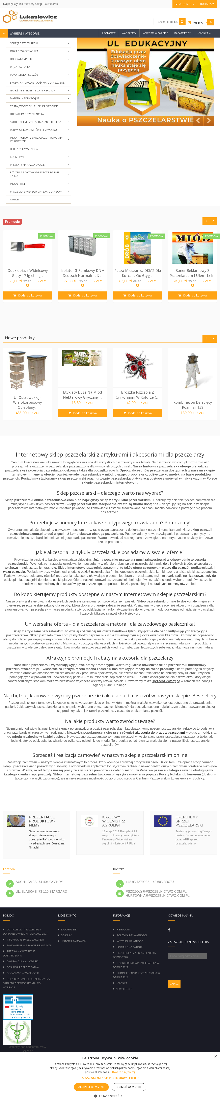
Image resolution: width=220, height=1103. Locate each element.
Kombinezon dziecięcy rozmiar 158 (192, 401)
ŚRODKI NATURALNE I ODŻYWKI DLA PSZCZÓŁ (37, 81)
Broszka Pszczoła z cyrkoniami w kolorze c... (137, 391)
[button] (110, 1078)
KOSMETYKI (40, 155)
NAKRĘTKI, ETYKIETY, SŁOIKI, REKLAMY (40, 90)
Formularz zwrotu (130, 943)
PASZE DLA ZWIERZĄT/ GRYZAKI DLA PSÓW (40, 189)
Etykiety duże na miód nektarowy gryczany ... (82, 391)
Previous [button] (206, 217)
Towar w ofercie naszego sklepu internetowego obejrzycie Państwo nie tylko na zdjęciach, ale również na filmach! (46, 835)
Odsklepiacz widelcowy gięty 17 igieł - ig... (27, 269)
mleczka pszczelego (132, 580)
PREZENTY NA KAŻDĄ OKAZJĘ (40, 163)
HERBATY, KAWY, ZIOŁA (24, 146)
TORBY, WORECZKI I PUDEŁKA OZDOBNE (34, 104)
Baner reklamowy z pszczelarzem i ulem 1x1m (193, 269)
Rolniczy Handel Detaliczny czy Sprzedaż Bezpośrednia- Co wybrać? (26, 979)
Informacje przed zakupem (25, 935)
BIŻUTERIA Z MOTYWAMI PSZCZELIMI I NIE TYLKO (40, 172)
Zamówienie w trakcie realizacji (29, 941)
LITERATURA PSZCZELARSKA (40, 113)
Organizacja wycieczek (23, 969)
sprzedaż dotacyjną (166, 677)
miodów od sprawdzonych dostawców (49, 580)
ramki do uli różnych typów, (173, 559)
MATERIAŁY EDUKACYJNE (40, 98)
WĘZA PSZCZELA (40, 67)
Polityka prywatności (132, 931)
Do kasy (207, 4)
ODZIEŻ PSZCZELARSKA (40, 52)
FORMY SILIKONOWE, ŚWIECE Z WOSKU (40, 129)
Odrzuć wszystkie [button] (128, 1087)
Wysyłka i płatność (130, 937)
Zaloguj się (69, 925)
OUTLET (14, 196)
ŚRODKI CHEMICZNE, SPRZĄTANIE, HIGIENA (40, 121)
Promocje (109, 33)
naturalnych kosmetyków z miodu (173, 580)
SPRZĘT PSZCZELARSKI (40, 44)
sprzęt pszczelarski (139, 559)
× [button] (215, 1056)
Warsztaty (129, 33)
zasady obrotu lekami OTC (27, 1051)
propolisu (110, 580)
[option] (27, 262)
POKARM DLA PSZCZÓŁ (40, 75)
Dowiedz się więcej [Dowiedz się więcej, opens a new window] (123, 1072)
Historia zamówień (73, 937)
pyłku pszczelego (89, 580)
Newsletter (124, 985)
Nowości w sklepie (155, 33)
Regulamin (124, 925)
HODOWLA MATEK (40, 60)
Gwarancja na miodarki (22, 957)
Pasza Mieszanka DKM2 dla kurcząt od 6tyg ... (137, 269)
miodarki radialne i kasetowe (182, 572)
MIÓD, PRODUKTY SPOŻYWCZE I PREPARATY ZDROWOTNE (40, 138)
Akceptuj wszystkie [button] (91, 1087)
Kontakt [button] (204, 33)
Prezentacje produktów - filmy (42, 817)
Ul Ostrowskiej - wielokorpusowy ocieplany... (27, 398)
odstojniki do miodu (37, 576)
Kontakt (121, 979)
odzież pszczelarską (95, 568)
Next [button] (213, 217)
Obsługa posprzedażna (23, 963)
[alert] (110, 1077)
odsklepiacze (62, 576)
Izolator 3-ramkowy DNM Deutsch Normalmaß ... (83, 269)
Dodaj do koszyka (29, 291)
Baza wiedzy (182, 33)
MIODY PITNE (40, 181)
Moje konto (184, 4)
